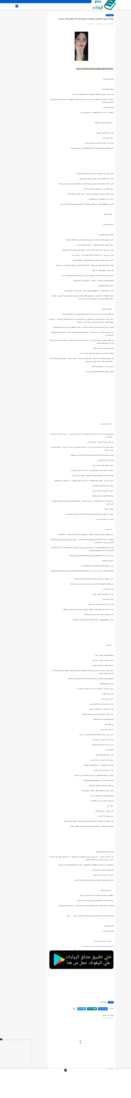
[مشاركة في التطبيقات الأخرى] (74, 1008)
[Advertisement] (81, 407)
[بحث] (16, 6)
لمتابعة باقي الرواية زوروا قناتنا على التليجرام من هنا (98, 946)
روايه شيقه (110, 15)
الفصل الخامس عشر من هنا (102, 941)
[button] (103, 1008)
